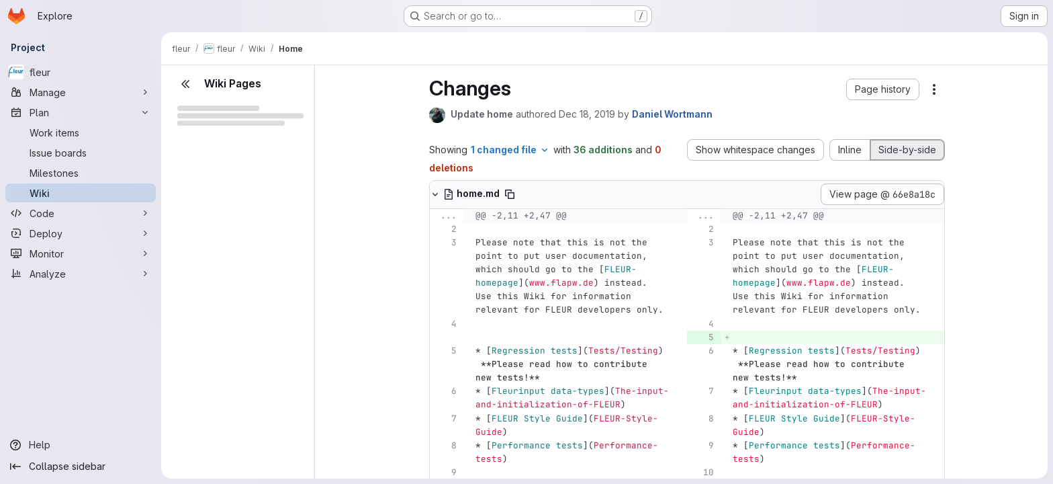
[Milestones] (80, 172)
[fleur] (80, 72)
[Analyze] (80, 273)
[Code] (80, 213)
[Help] (80, 445)
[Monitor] (80, 253)
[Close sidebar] (185, 84)
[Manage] (80, 92)
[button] (882, 89)
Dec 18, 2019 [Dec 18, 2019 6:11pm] (587, 114)
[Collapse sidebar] (80, 466)
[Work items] (80, 132)
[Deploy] (80, 233)
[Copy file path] (510, 194)
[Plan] (80, 112)
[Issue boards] (80, 152)
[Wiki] (80, 193)
